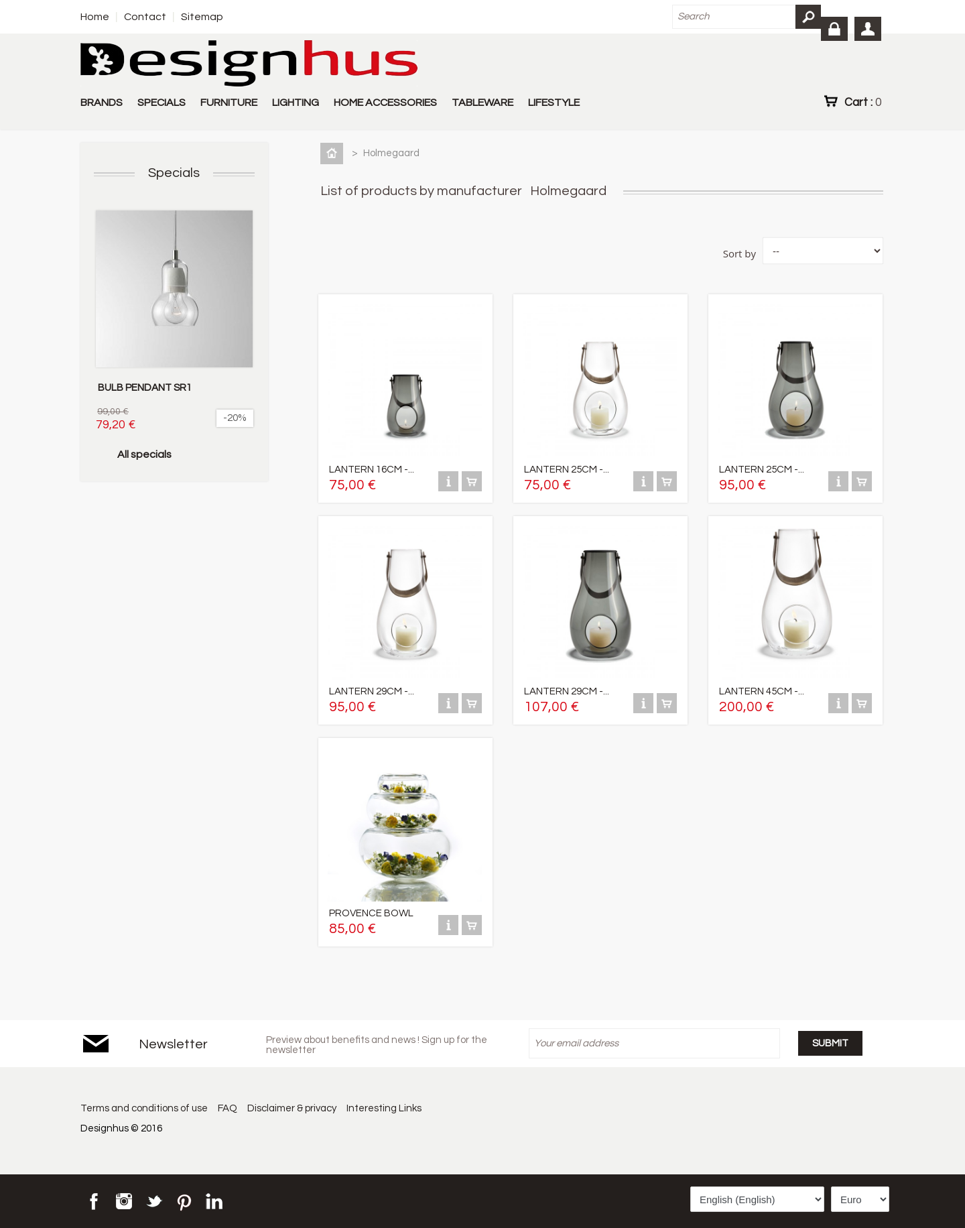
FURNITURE (228, 102)
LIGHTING (295, 102)
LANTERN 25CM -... (566, 470)
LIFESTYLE (554, 102)
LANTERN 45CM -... (761, 691)
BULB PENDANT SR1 (145, 388)
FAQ (228, 1108)
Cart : (862, 102)
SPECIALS (161, 102)
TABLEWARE (482, 102)
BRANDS (101, 102)
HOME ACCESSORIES (385, 102)
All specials (144, 454)
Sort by (739, 253)
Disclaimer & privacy (293, 1108)
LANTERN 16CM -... (371, 470)
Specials (174, 173)
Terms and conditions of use (144, 1108)
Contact (145, 16)
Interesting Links (386, 1108)
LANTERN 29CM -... (371, 691)
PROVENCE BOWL (371, 913)
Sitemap (202, 16)
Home (94, 16)
